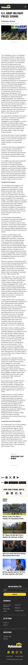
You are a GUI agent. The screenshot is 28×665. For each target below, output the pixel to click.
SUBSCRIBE (14, 594)
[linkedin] (14, 477)
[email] (18, 477)
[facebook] (6, 477)
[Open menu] (25, 6)
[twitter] (10, 477)
